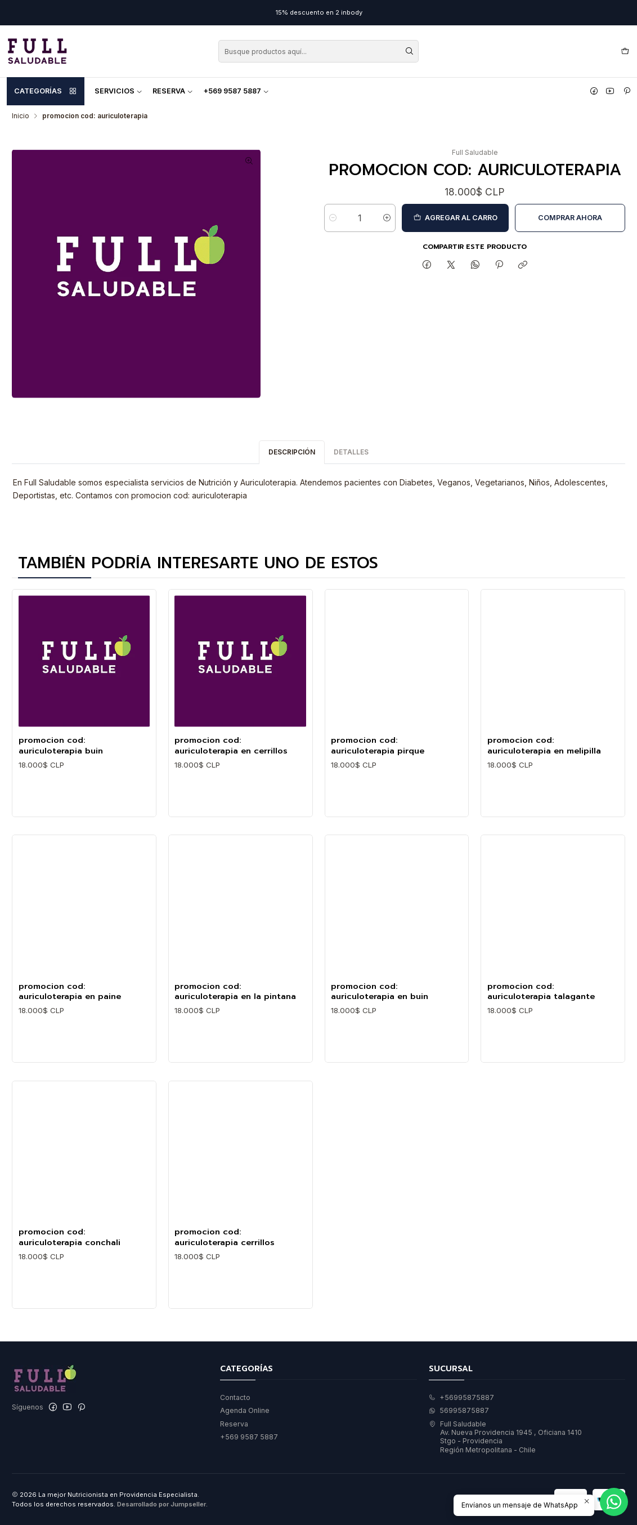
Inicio (20, 116)
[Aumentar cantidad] (387, 217)
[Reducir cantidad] (333, 217)
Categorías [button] (45, 91)
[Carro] (625, 51)
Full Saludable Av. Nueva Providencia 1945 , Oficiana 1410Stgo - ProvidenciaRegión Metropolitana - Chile (505, 1437)
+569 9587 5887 (236, 91)
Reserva (172, 91)
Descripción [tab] (291, 480)
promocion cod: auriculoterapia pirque (377, 800)
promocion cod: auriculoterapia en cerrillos (231, 789)
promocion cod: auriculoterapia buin (61, 774)
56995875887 (459, 1410)
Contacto (235, 1397)
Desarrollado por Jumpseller (161, 1504)
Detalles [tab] (351, 480)
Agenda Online (245, 1410)
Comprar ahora (570, 217)
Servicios (118, 91)
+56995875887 (461, 1397)
